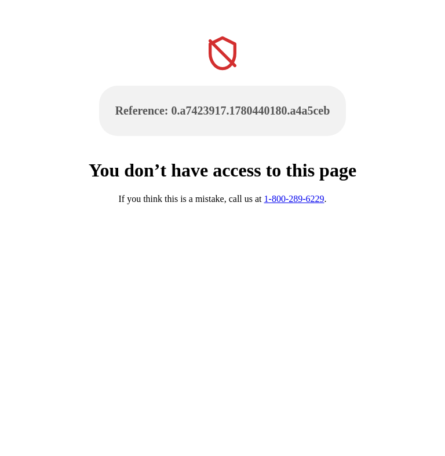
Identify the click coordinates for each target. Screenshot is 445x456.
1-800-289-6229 (294, 199)
